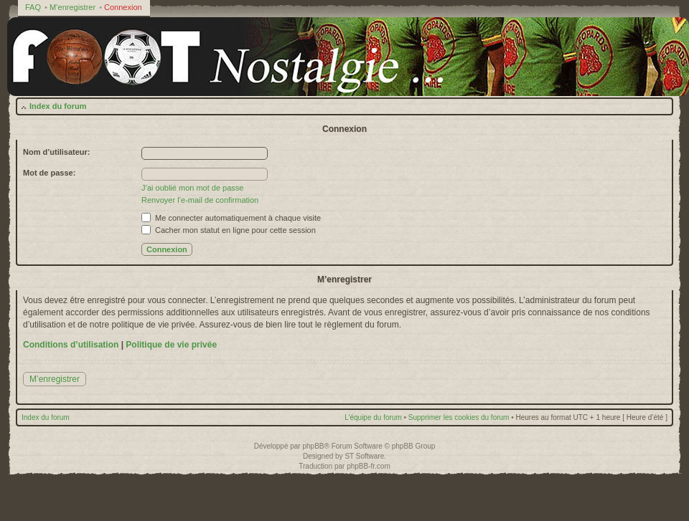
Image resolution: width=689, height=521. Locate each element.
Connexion (123, 7)
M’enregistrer (72, 7)
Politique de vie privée (171, 345)
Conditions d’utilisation (70, 345)
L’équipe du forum (373, 417)
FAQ (33, 7)
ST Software (364, 456)
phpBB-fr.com (368, 466)
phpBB (313, 446)
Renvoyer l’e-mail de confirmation (199, 200)
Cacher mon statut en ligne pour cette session (228, 230)
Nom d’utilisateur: (56, 152)
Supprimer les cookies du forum (459, 417)
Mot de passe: (49, 172)
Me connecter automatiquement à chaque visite (231, 218)
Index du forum (57, 106)
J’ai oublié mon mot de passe (192, 187)
